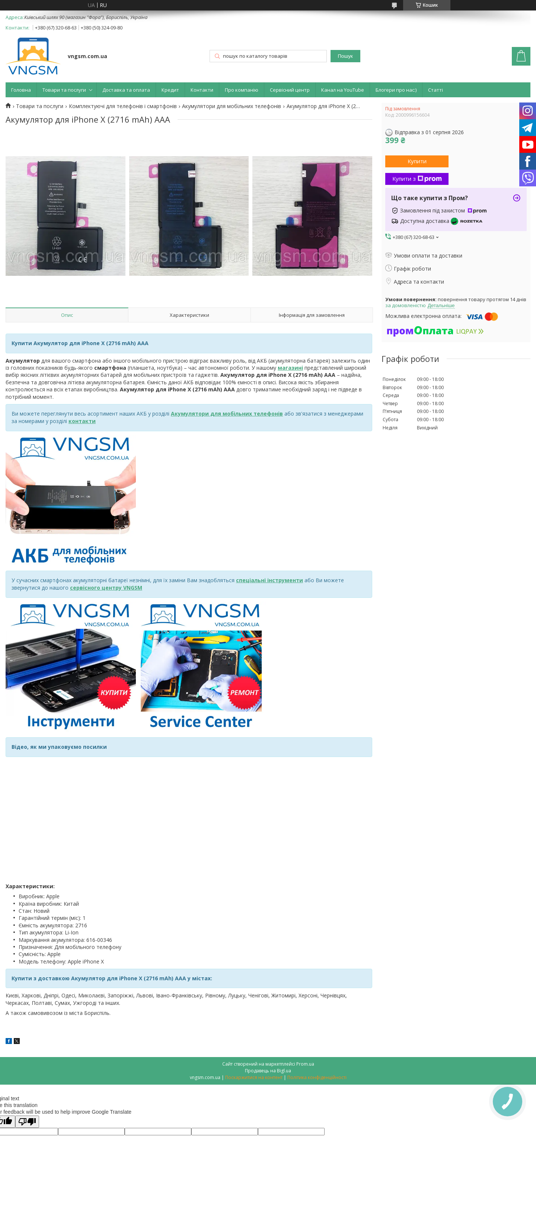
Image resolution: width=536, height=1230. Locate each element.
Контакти (202, 89)
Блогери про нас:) (396, 89)
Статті (435, 89)
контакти (82, 421)
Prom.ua (305, 1064)
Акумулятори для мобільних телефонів (231, 106)
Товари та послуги (64, 89)
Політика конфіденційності (317, 1077)
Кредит (170, 89)
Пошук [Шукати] (345, 56)
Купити (417, 161)
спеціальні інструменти (269, 580)
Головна (21, 89)
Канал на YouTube (342, 89)
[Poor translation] (27, 1122)
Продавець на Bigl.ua (268, 1070)
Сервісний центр (290, 89)
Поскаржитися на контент (254, 1077)
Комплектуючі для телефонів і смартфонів (123, 106)
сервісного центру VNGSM (106, 587)
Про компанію (241, 89)
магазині (290, 367)
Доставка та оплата (126, 89)
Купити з (417, 178)
